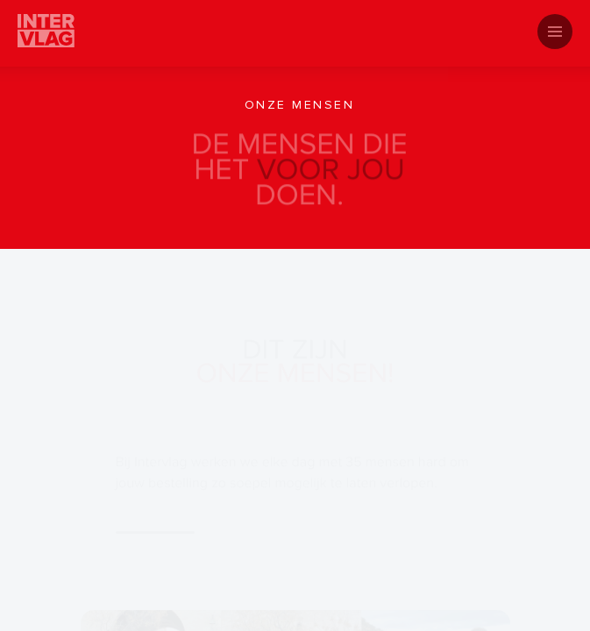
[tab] (295, 39)
